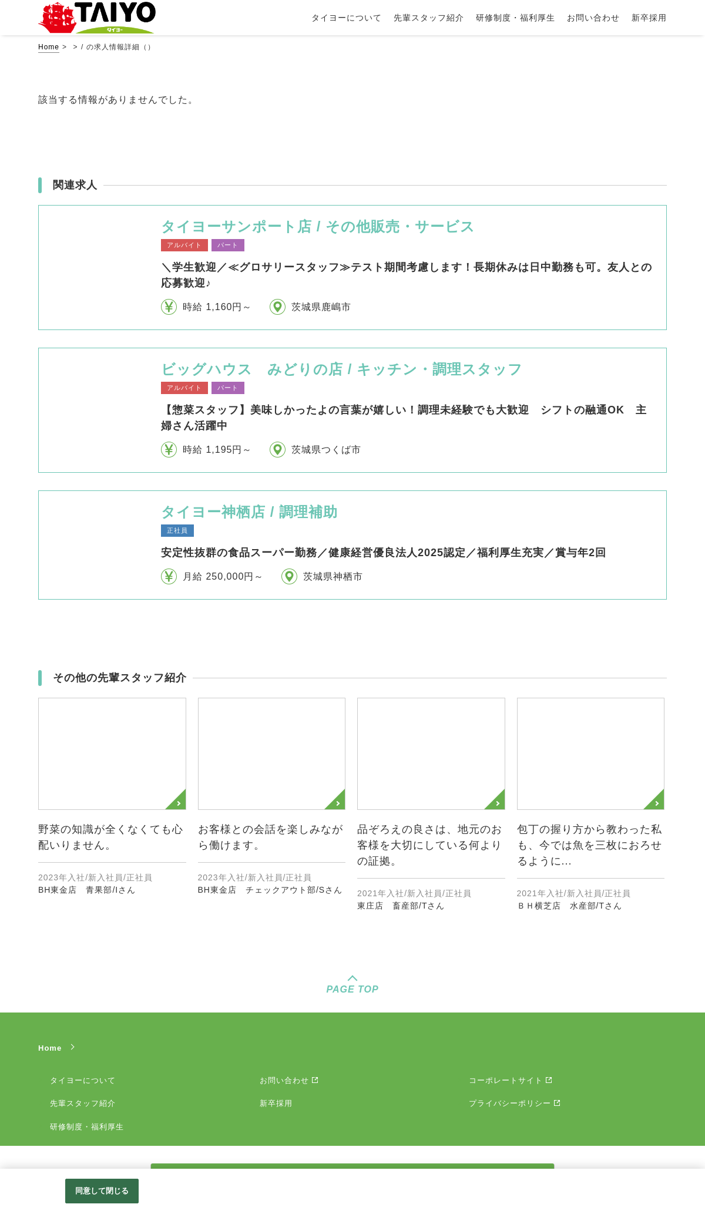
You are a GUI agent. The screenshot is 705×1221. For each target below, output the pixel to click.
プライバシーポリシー (510, 1103)
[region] (352, 1195)
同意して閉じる (102, 1190)
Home (48, 47)
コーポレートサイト (506, 1080)
